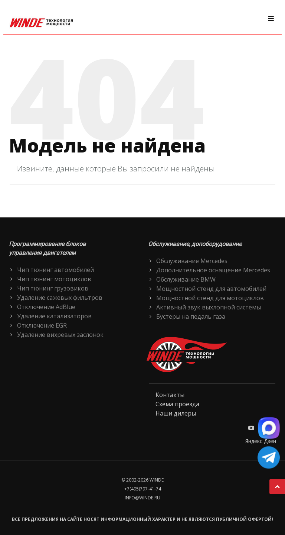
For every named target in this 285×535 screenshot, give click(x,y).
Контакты (169, 395)
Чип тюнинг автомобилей (55, 270)
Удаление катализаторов (54, 316)
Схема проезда (177, 404)
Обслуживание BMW (186, 279)
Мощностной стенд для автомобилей (211, 289)
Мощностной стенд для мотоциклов (210, 298)
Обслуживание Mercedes (191, 261)
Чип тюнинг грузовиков (52, 288)
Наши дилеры (175, 413)
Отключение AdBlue (46, 307)
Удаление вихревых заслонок (60, 335)
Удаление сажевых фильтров (59, 297)
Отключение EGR (42, 325)
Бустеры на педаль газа (190, 316)
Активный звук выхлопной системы (208, 307)
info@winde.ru (142, 498)
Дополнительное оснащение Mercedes (213, 270)
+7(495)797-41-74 (142, 489)
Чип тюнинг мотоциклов (54, 279)
